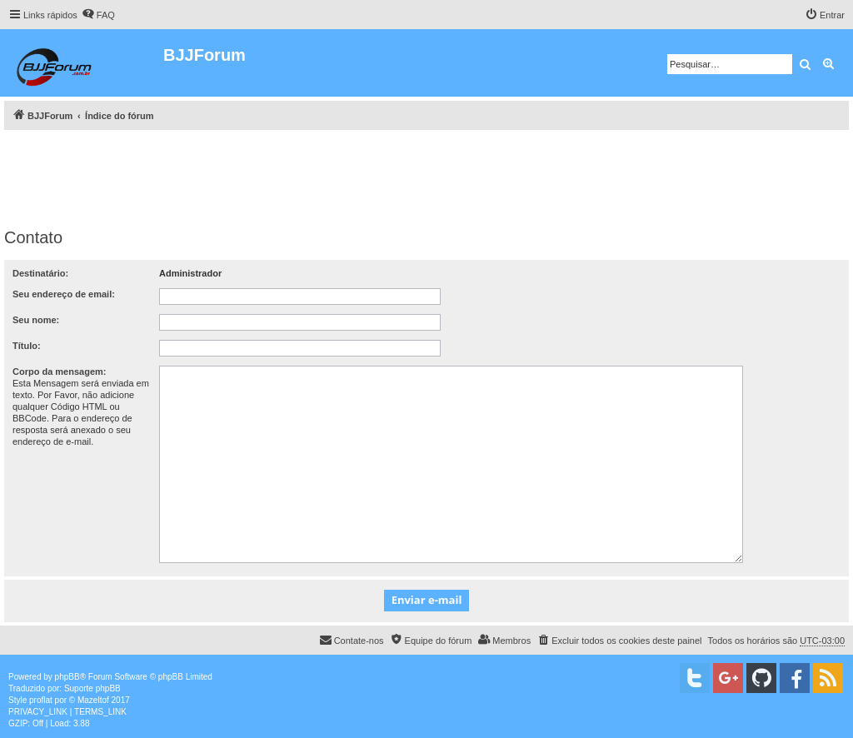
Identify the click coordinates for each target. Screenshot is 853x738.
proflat (40, 700)
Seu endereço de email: (63, 294)
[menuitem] (98, 15)
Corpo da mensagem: (59, 371)
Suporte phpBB (92, 688)
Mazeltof (93, 700)
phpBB (67, 676)
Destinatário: (40, 273)
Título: (26, 346)
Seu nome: (35, 320)
